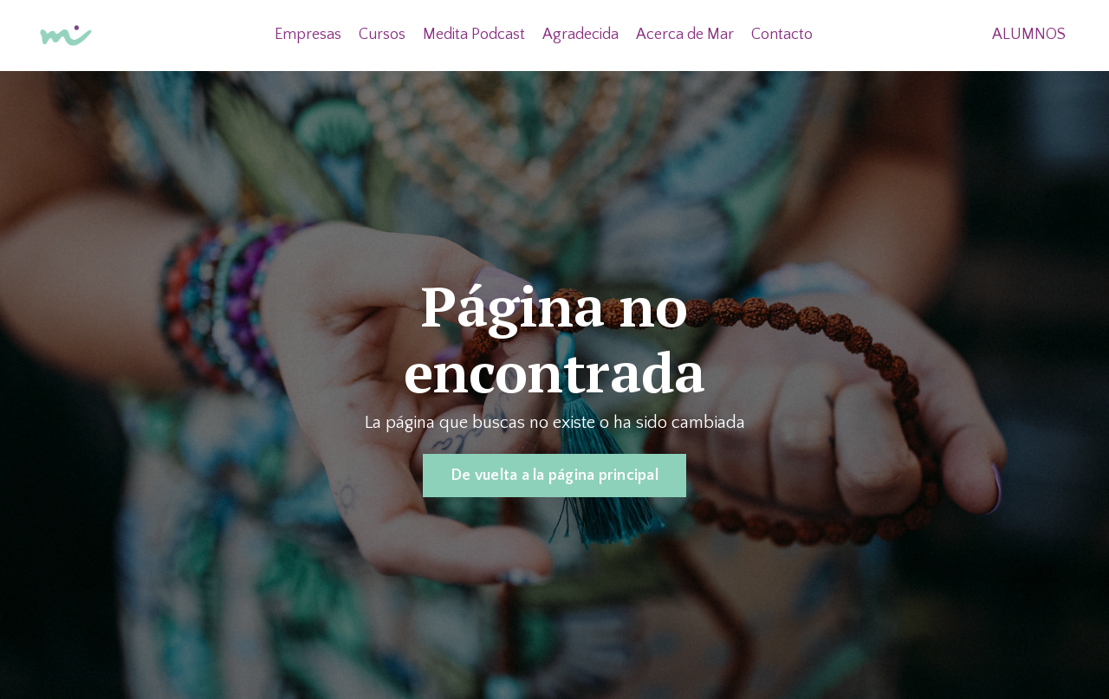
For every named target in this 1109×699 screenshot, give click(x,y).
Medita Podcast (474, 34)
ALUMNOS (1029, 34)
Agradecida (580, 34)
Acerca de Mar (685, 34)
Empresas (308, 34)
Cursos (382, 34)
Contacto (782, 34)
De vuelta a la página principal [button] (554, 475)
